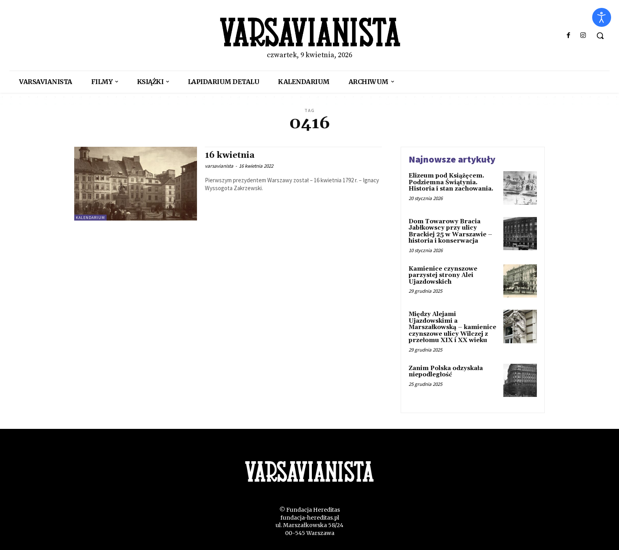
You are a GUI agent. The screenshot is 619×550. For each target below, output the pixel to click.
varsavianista (219, 166)
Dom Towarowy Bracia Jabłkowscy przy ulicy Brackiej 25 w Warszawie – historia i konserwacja (450, 231)
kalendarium (90, 217)
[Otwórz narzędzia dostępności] (601, 17)
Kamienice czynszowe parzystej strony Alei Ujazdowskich (443, 275)
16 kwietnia (230, 155)
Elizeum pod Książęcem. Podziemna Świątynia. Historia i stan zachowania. (451, 182)
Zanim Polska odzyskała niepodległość (446, 372)
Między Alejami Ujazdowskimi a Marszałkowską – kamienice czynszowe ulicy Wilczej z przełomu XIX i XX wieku (452, 327)
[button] (600, 35)
